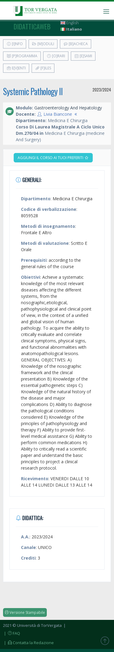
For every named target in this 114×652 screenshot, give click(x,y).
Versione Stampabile (25, 612)
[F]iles (43, 68)
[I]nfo (14, 43)
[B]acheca (75, 43)
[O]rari (56, 55)
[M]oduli (43, 43)
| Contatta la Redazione (28, 642)
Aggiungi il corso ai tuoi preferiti (53, 157)
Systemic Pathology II (33, 91)
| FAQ (11, 633)
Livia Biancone (57, 114)
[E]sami (83, 55)
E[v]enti (16, 68)
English (69, 22)
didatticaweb (32, 26)
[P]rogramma (21, 55)
